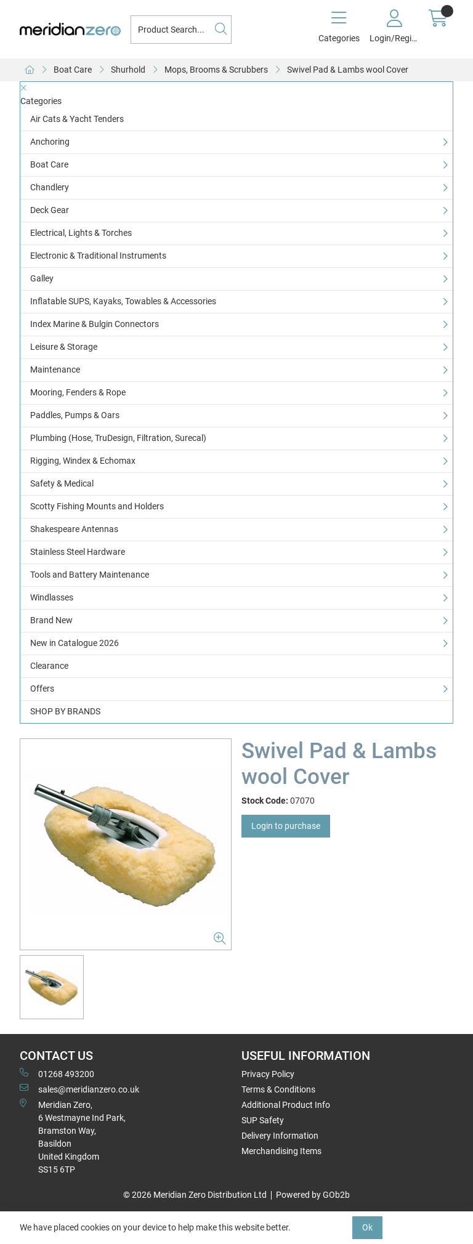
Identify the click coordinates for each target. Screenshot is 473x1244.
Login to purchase (285, 826)
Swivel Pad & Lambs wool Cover (347, 70)
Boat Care (73, 70)
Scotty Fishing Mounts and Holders (97, 506)
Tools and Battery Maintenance (89, 575)
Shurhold (128, 70)
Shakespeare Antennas (74, 529)
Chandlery (49, 187)
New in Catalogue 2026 (74, 643)
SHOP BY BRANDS (65, 711)
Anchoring (50, 142)
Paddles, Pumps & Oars (74, 415)
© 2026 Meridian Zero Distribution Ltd (195, 1195)
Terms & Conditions (278, 1089)
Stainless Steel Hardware (77, 552)
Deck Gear (49, 210)
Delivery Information (279, 1136)
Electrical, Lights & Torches (81, 233)
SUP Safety (262, 1120)
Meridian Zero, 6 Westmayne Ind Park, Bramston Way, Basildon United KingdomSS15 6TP (73, 1136)
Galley (42, 278)
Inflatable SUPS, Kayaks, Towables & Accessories (123, 301)
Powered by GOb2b (313, 1195)
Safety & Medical (62, 483)
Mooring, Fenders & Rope (78, 392)
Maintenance (55, 369)
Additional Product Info (285, 1105)
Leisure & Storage (63, 347)
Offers (42, 688)
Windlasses (51, 597)
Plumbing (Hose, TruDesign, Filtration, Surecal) (118, 438)
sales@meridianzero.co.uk (79, 1088)
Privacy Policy (267, 1074)
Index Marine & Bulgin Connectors (94, 324)
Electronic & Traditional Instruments (98, 256)
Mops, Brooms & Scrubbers (216, 70)
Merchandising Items (281, 1151)
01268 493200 (57, 1073)
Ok (367, 1227)
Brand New (51, 620)
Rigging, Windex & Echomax (82, 461)
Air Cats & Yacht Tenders (77, 119)
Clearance (49, 666)
